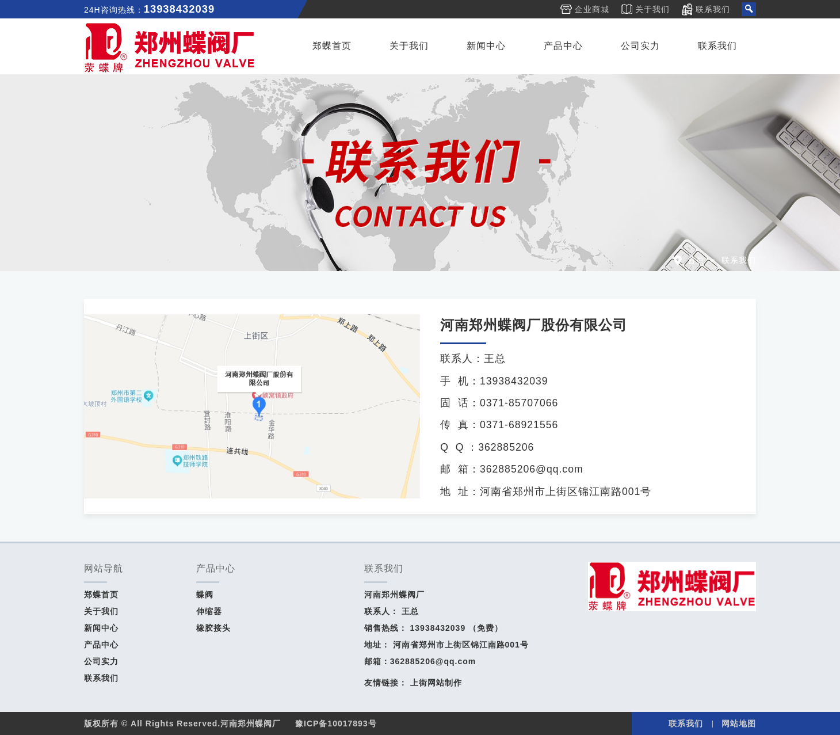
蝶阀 (204, 594)
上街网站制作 (436, 682)
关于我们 (652, 9)
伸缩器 (209, 611)
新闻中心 (486, 46)
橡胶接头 (213, 628)
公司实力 (640, 46)
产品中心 (563, 46)
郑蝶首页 (332, 46)
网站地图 (738, 723)
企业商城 (592, 9)
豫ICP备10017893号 (336, 723)
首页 (696, 260)
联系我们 (713, 9)
